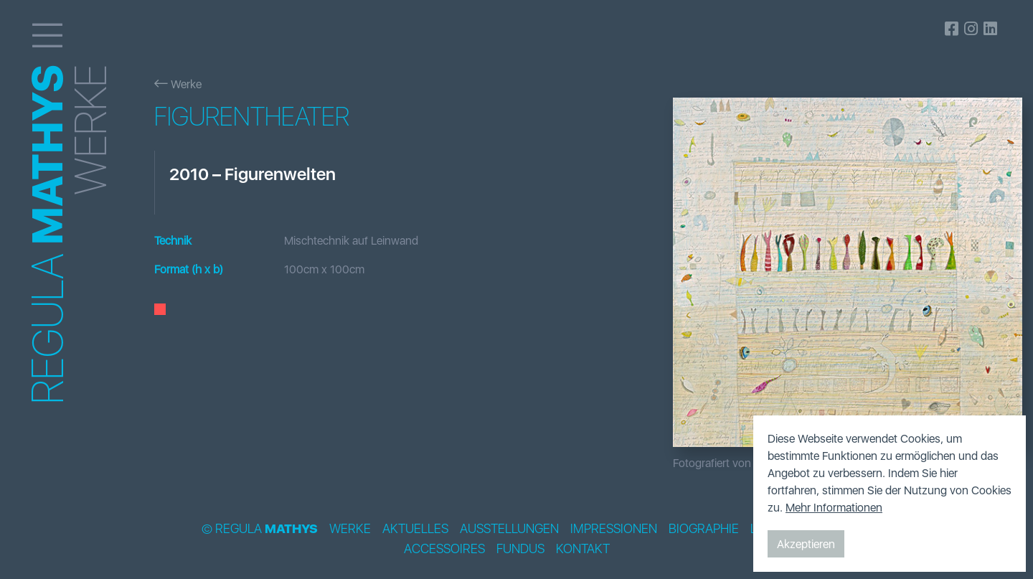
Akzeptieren (806, 543)
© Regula (260, 528)
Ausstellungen (509, 528)
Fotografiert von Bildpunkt (737, 462)
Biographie (704, 528)
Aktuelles (415, 528)
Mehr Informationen (834, 507)
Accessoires (444, 548)
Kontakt (583, 548)
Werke (178, 83)
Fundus (520, 548)
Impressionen (613, 528)
